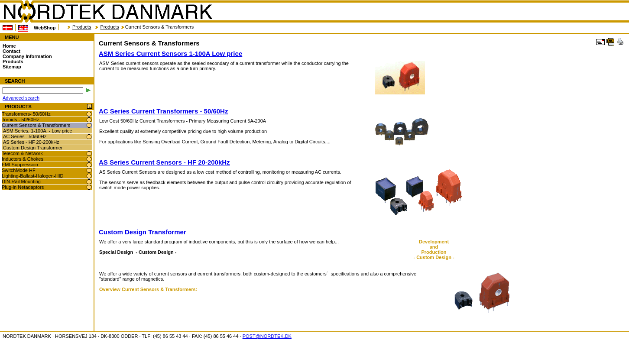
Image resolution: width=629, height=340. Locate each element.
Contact (11, 51)
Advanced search (21, 97)
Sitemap (12, 66)
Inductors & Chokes (22, 159)
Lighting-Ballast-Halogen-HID (32, 175)
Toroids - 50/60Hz (20, 119)
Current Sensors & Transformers (36, 125)
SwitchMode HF (19, 170)
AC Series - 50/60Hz (24, 136)
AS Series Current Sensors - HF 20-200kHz (164, 162)
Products (81, 26)
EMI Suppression (20, 164)
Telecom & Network (22, 153)
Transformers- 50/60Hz (26, 114)
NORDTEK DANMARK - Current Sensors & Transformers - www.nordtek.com (107, 11)
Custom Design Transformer (33, 147)
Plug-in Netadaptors (23, 187)
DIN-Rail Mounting (21, 181)
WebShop (45, 27)
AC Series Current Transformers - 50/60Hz (163, 111)
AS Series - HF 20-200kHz (31, 142)
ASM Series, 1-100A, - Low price (37, 130)
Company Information (27, 56)
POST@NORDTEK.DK (267, 336)
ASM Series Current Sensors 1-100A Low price (170, 53)
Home (9, 46)
